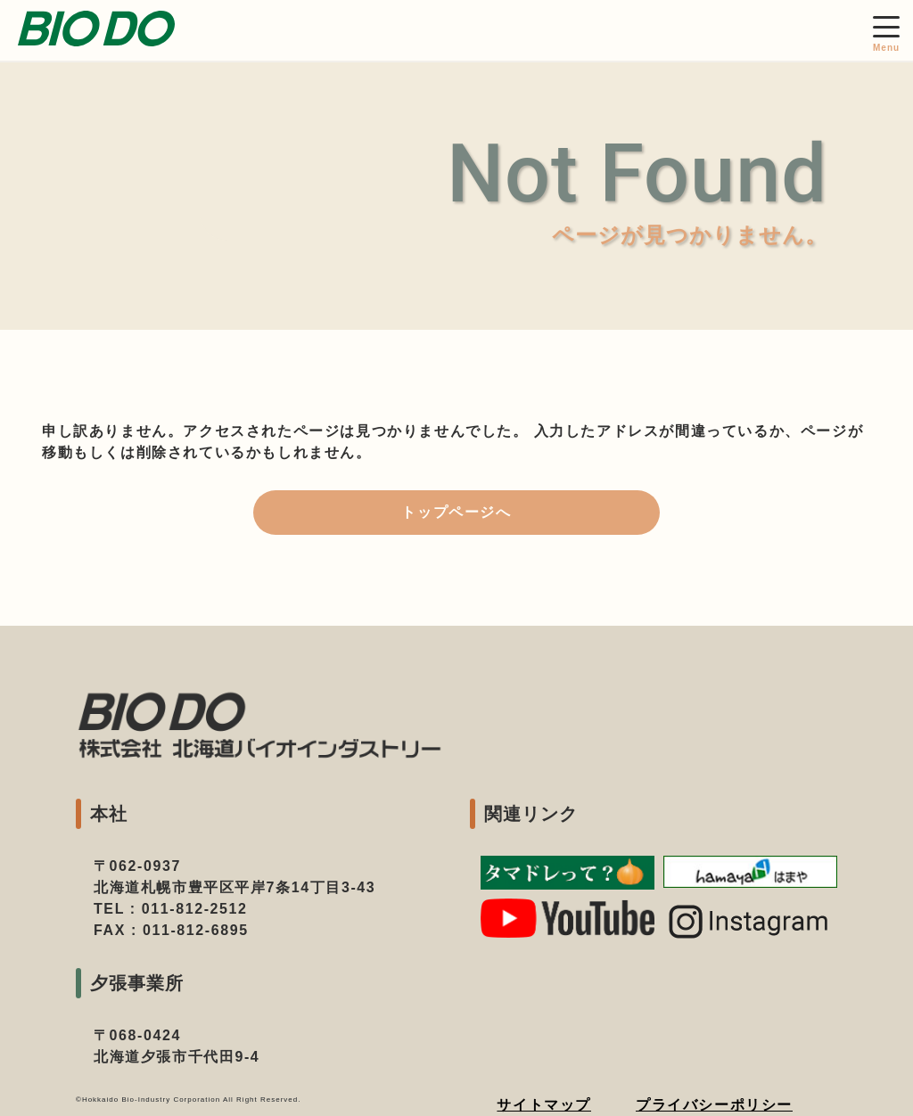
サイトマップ (544, 1104)
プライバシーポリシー (714, 1104)
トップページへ (456, 512)
